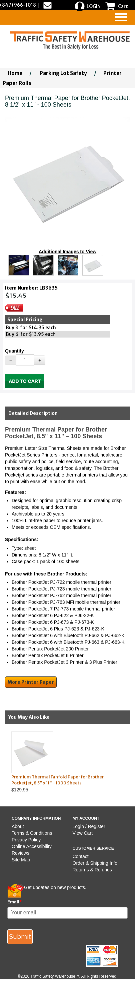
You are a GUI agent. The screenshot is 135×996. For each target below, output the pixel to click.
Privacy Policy (26, 839)
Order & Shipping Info (95, 863)
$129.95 (62, 761)
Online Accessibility (32, 846)
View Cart (83, 833)
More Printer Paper (31, 682)
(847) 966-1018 (18, 5)
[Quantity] (25, 360)
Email (14, 902)
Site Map (21, 859)
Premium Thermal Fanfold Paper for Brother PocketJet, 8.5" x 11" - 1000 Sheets (57, 780)
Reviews (20, 853)
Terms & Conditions (32, 833)
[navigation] (121, 17)
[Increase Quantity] (39, 360)
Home (15, 73)
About (18, 826)
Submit (20, 936)
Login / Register (89, 826)
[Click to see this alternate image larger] (18, 265)
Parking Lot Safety (63, 73)
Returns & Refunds (92, 869)
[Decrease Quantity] (10, 360)
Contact (81, 856)
